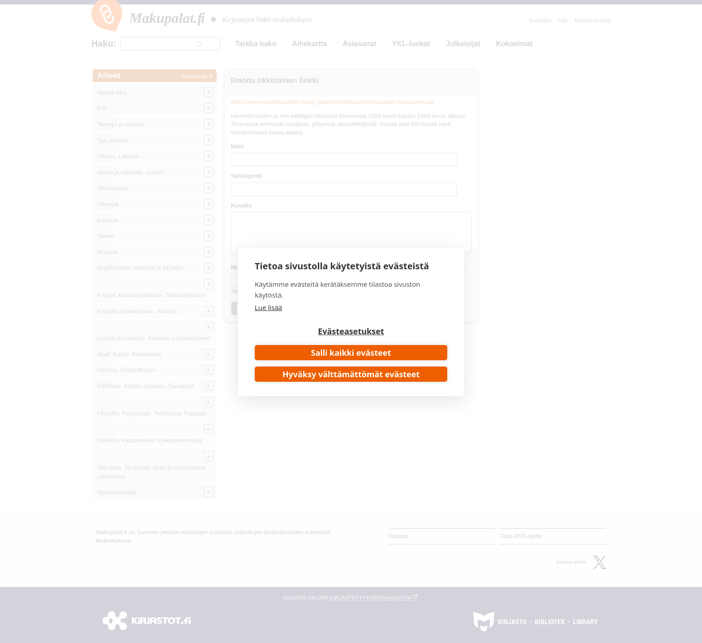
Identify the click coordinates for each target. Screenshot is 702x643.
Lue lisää (268, 307)
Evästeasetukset (351, 331)
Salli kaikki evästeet (351, 352)
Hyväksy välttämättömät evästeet (351, 374)
